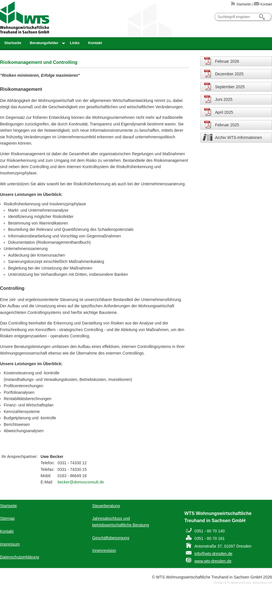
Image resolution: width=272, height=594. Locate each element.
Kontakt (263, 4)
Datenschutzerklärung (19, 557)
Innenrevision (104, 550)
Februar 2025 (227, 125)
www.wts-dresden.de (212, 561)
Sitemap (7, 518)
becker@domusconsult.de (81, 482)
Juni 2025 (223, 99)
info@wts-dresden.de (213, 553)
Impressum (10, 544)
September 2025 (230, 86)
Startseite (241, 4)
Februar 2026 (227, 61)
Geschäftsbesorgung (110, 538)
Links (75, 43)
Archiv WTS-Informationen (238, 137)
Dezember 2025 (229, 74)
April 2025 (224, 112)
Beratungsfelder (44, 43)
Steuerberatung (106, 505)
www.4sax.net (262, 582)
